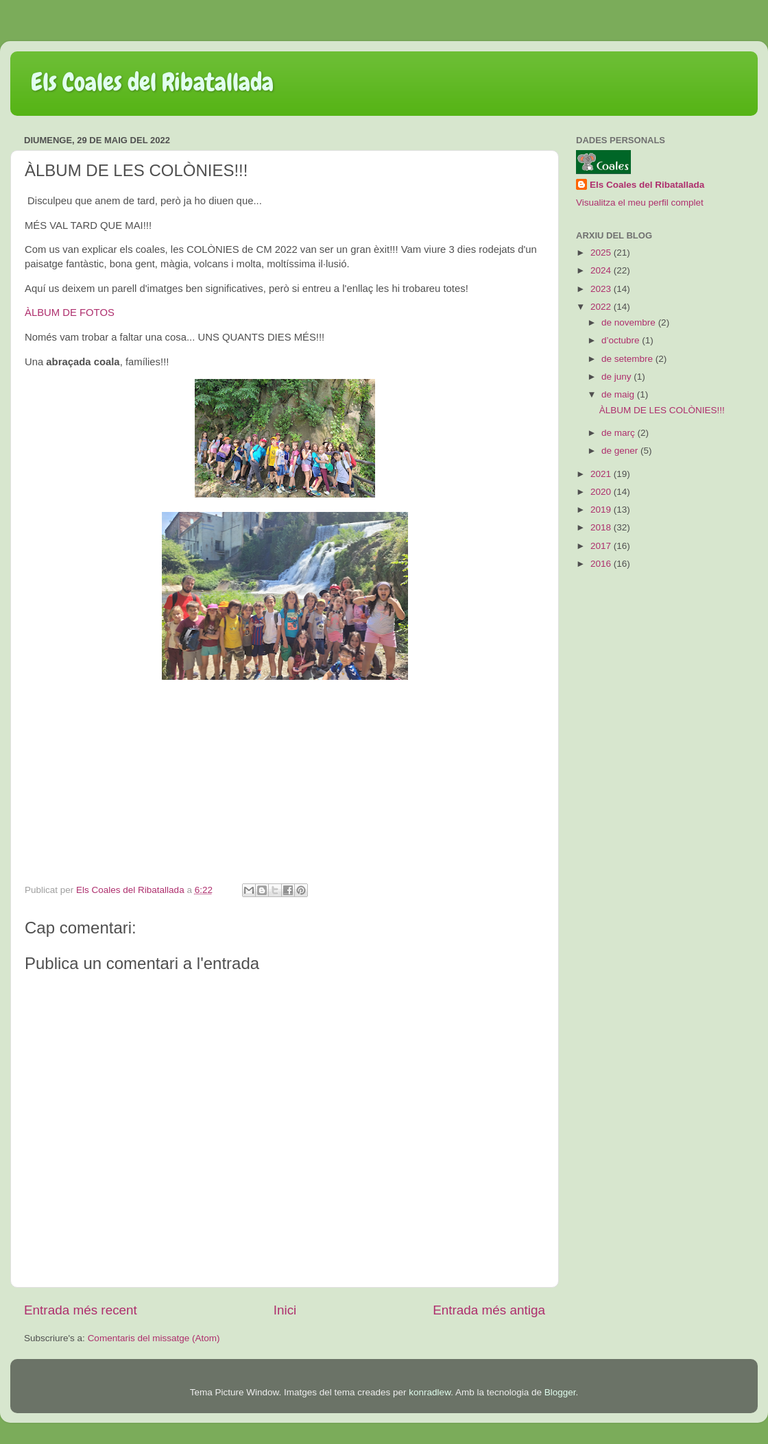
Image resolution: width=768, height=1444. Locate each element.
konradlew (430, 1392)
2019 (602, 509)
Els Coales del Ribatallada (152, 82)
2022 (602, 307)
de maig (619, 394)
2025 (602, 252)
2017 (602, 546)
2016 (602, 564)
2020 (602, 492)
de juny (617, 376)
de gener (620, 450)
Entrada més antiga (489, 1310)
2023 (602, 289)
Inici (285, 1310)
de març (619, 433)
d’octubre (621, 340)
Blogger (560, 1392)
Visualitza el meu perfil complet (640, 202)
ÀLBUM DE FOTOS (70, 312)
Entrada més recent (80, 1310)
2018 (602, 527)
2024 (602, 270)
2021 (602, 474)
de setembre (628, 359)
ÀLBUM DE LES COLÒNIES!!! (662, 410)
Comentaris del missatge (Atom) (154, 1338)
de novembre (629, 322)
